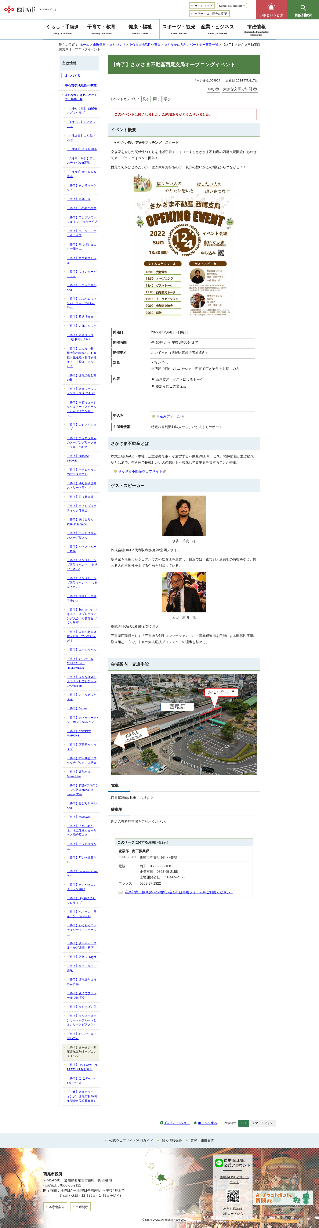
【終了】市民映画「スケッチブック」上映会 (82, 760)
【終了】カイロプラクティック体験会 (82, 508)
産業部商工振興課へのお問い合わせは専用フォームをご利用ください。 (179, 892)
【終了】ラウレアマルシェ (82, 287)
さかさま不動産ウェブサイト (142, 471)
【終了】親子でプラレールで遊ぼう (82, 995)
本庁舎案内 (57, 1207)
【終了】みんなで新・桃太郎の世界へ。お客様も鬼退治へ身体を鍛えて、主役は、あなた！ (82, 357)
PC (243, 1123)
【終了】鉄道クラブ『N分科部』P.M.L (80, 337)
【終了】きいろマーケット (82, 188)
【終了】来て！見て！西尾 (82, 968)
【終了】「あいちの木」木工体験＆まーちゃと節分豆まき (82, 830)
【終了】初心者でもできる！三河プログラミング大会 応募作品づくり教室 (82, 616)
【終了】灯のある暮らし (82, 860)
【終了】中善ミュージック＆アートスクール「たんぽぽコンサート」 (82, 409)
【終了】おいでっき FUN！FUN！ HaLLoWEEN (80, 663)
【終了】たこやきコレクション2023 (82, 887)
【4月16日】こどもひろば (81, 138)
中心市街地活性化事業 (145, 44)
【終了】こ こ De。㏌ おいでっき (81, 1080)
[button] (271, 9)
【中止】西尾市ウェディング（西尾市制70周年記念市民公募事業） (82, 1096)
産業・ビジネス (217, 30)
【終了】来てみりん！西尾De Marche (82, 522)
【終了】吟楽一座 (79, 199)
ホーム (84, 44)
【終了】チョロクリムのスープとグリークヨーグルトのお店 (82, 443)
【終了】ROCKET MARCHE (79, 733)
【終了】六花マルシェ (82, 325)
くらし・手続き (63, 30)
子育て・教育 (101, 30)
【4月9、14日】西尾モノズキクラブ (82, 111)
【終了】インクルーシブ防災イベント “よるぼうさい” (82, 582)
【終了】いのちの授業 (82, 208)
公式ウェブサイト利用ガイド (131, 1140)
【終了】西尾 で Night (81, 957)
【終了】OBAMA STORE (78, 458)
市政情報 (99, 44)
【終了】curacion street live (82, 873)
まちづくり (117, 44)
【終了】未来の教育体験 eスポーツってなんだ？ (82, 636)
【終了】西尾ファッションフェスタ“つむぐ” (82, 391)
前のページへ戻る (177, 1123)
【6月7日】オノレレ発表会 (82, 174)
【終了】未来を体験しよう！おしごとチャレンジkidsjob (82, 681)
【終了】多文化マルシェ (82, 260)
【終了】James (77, 708)
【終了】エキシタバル (82, 649)
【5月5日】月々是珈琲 (82, 149)
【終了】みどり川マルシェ (82, 805)
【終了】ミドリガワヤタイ (82, 697)
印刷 (211, 89)
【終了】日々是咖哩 (80, 497)
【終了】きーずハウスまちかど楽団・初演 (82, 945)
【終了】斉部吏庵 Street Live (79, 774)
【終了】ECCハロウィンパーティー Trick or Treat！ (82, 303)
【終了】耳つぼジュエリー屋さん (82, 247)
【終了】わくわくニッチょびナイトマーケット (82, 930)
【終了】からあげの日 (82, 1006)
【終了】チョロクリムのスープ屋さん (82, 535)
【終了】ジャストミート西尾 (82, 549)
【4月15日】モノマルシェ (81, 124)
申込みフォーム (170, 416)
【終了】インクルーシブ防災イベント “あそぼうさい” (82, 564)
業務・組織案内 (202, 1140)
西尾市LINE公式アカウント (234, 1179)
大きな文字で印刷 (237, 89)
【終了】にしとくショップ (82, 427)
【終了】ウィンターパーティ (82, 274)
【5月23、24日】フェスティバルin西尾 (81, 160)
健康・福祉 (140, 30)
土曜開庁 (82, 1207)
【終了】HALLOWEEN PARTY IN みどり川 (82, 1067)
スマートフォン (262, 1123)
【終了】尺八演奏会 (80, 316)
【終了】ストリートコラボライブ (82, 233)
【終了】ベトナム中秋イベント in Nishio (82, 914)
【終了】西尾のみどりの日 (82, 377)
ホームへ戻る (207, 1123)
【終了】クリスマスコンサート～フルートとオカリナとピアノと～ (82, 1020)
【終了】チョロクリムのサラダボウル (82, 472)
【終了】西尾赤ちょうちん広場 (82, 982)
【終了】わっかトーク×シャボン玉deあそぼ (82, 720)
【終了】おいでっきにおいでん (82, 1036)
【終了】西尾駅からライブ (82, 747)
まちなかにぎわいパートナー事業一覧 (191, 44)
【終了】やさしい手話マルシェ (82, 598)
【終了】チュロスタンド (82, 846)
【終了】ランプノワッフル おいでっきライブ (82, 220)
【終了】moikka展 (79, 817)
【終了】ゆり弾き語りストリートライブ (82, 485)
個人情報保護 (172, 1140)
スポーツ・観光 (179, 30)
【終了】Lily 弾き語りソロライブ (81, 900)
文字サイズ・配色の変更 (211, 13)
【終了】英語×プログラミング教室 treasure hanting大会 (82, 790)
